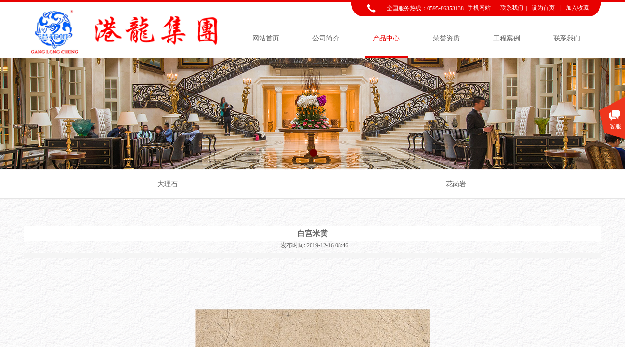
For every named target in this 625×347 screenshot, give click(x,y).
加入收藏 (577, 7)
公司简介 (325, 38)
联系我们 (566, 38)
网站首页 (265, 38)
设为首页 (543, 7)
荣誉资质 (446, 38)
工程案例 (506, 38)
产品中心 (386, 38)
